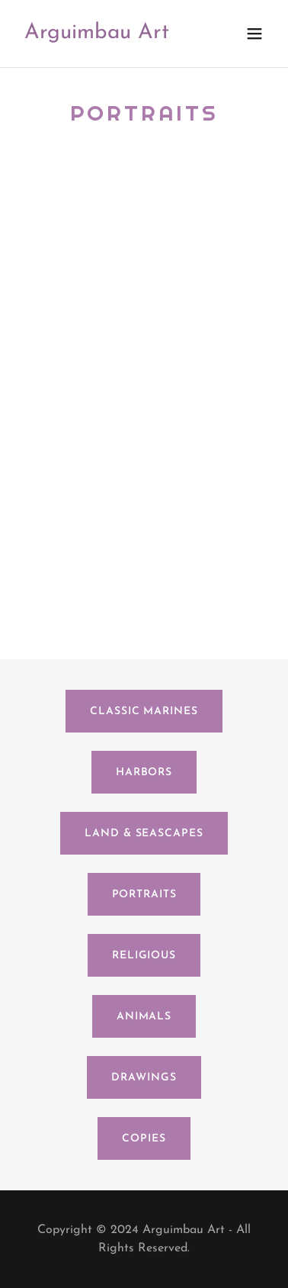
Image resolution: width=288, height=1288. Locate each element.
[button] (254, 33)
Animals (144, 1016)
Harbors (144, 772)
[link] (96, 35)
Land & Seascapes (144, 833)
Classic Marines (143, 711)
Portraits (144, 894)
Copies (143, 1139)
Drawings (143, 1078)
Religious (144, 955)
